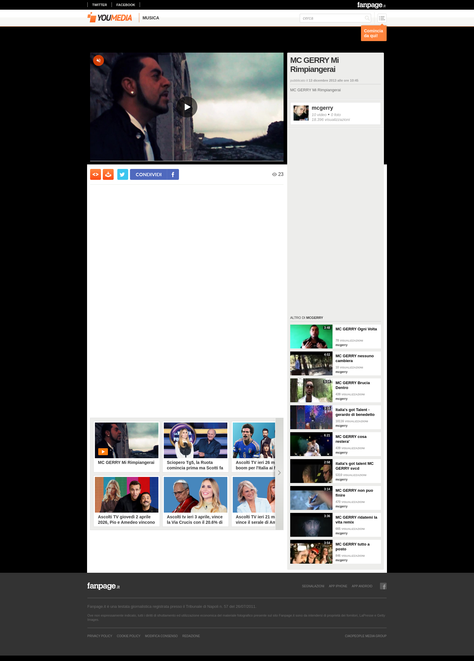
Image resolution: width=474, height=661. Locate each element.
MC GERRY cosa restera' (351, 439)
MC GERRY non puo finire (354, 492)
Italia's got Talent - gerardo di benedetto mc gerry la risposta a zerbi (356, 412)
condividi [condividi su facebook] (149, 174)
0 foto (336, 114)
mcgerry (322, 108)
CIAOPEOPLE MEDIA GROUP (366, 635)
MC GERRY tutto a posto (353, 546)
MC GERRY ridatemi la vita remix (356, 519)
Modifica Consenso (161, 635)
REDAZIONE (191, 635)
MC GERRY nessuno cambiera (355, 358)
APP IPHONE (338, 586)
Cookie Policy (128, 635)
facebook (125, 5)
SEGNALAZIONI (313, 586)
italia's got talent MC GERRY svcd (355, 466)
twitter (99, 5)
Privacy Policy (99, 635)
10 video (319, 114)
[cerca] (335, 18)
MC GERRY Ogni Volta (356, 329)
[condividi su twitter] (122, 174)
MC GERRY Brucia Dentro (353, 385)
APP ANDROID (362, 586)
